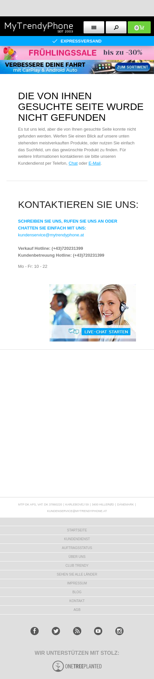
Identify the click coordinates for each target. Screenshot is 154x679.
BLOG (77, 592)
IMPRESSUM (77, 583)
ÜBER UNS (77, 557)
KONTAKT (77, 601)
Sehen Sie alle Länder (77, 574)
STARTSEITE (77, 530)
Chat (72, 163)
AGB (76, 610)
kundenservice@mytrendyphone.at (51, 234)
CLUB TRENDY (77, 565)
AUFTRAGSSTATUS (77, 548)
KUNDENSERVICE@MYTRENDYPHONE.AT (77, 511)
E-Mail (94, 163)
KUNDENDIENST (77, 539)
